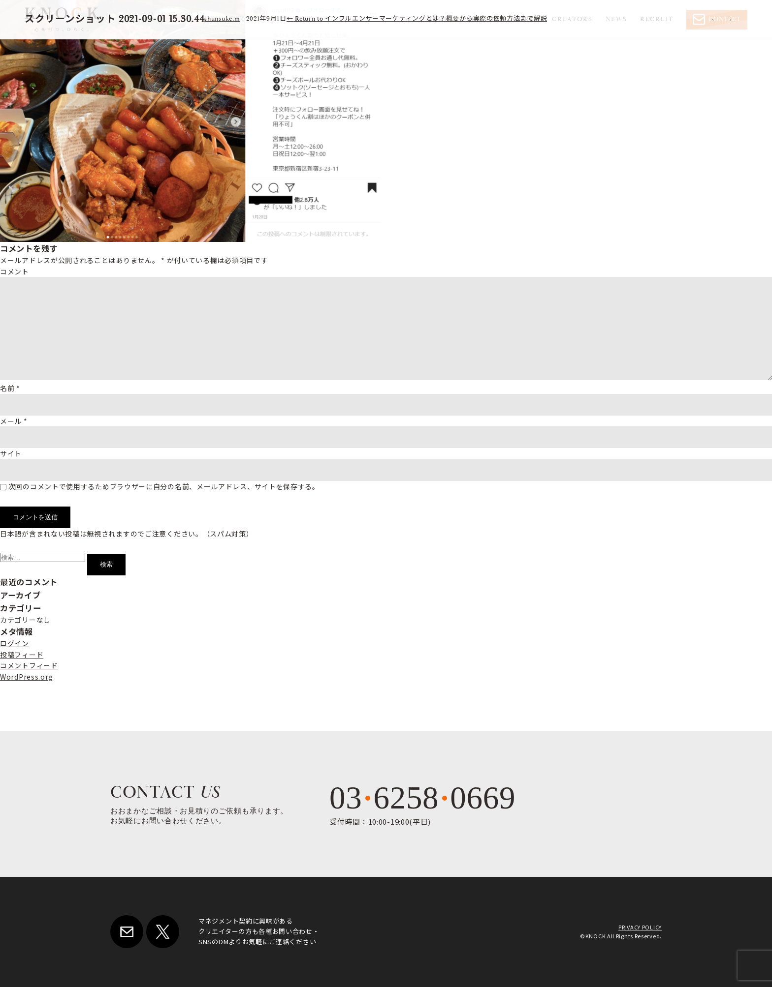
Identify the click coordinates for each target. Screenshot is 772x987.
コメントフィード (29, 665)
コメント (14, 271)
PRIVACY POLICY (640, 927)
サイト (11, 453)
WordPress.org (26, 677)
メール (14, 421)
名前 (10, 388)
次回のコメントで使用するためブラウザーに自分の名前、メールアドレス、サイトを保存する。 (164, 486)
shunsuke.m (222, 19)
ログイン (14, 643)
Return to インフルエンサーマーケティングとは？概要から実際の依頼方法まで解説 (417, 19)
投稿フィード (21, 654)
